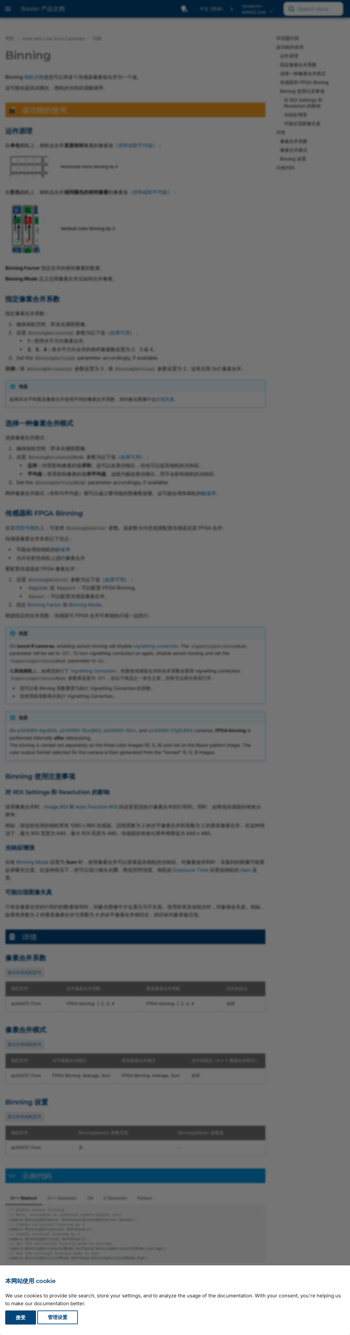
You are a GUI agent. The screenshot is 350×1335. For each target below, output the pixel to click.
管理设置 (57, 1317)
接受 (21, 1317)
